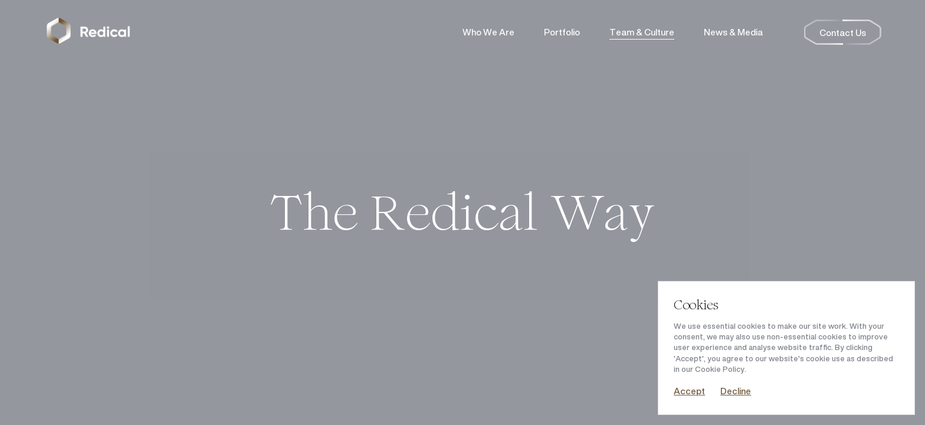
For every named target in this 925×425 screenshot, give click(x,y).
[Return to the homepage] (88, 32)
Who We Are (488, 32)
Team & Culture (641, 32)
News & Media (733, 32)
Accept (689, 391)
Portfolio (562, 32)
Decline (735, 391)
